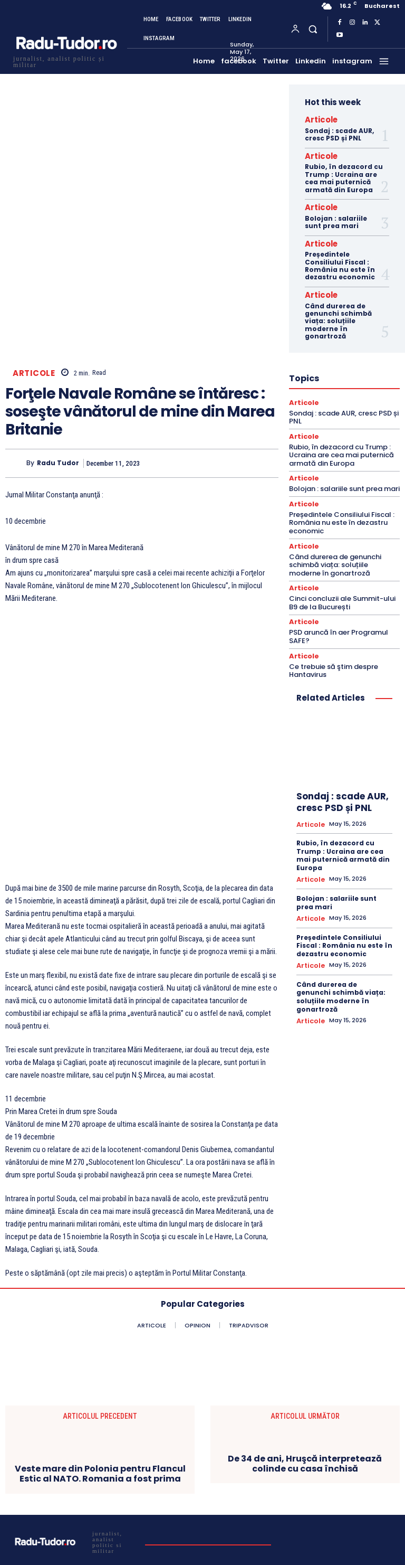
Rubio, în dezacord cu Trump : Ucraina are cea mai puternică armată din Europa (344, 174)
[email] (249, 1483)
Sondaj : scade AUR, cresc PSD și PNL (339, 132)
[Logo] (66, 60)
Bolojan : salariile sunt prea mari (336, 216)
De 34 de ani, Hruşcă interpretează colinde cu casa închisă (305, 1322)
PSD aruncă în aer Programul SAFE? (338, 619)
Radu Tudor (58, 394)
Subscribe (250, 1512)
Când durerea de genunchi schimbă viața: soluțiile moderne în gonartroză (338, 311)
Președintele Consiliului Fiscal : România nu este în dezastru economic (340, 258)
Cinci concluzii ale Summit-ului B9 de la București (342, 587)
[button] (312, 28)
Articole (34, 303)
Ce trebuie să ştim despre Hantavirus (333, 652)
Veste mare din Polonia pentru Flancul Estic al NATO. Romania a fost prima (100, 1332)
